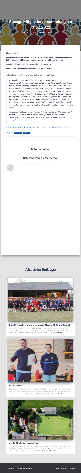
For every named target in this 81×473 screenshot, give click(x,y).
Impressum (11, 468)
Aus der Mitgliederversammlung (23, 443)
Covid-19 (26, 135)
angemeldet (25, 166)
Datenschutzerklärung (25, 468)
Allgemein (17, 135)
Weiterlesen (60, 332)
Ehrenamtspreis (16, 386)
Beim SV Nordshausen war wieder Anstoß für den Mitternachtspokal (39, 325)
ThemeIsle (72, 468)
